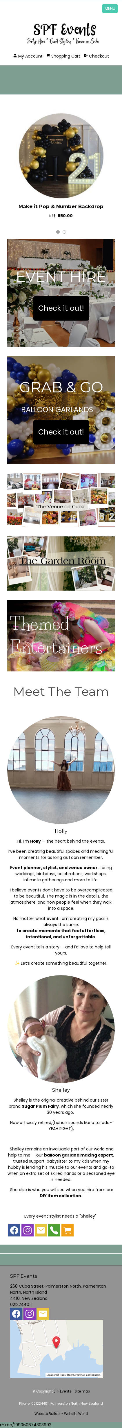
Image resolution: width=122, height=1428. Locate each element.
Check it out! (61, 308)
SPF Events (62, 1391)
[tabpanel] (61, 166)
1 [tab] (58, 231)
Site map (82, 1391)
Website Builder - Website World (61, 1413)
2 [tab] (64, 231)
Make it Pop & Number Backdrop (61, 206)
